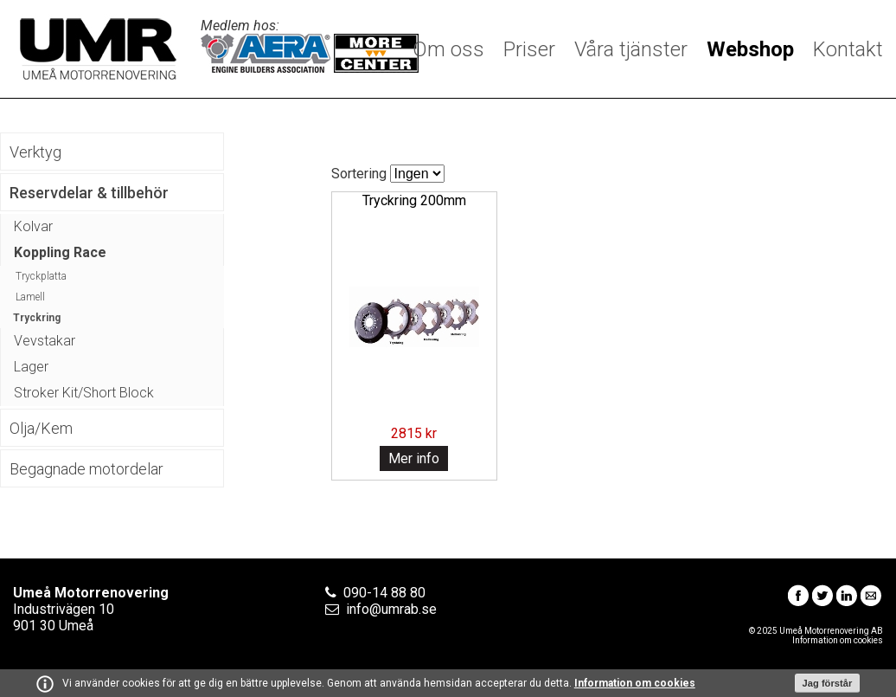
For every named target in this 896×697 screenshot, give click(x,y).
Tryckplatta (41, 276)
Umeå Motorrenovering (98, 49)
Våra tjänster (631, 49)
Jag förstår (828, 683)
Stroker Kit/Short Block (84, 392)
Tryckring (37, 318)
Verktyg (35, 152)
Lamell (30, 297)
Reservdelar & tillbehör (89, 193)
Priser (529, 49)
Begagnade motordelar (86, 469)
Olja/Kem (41, 428)
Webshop (750, 49)
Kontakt (848, 49)
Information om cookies (634, 683)
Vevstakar (44, 340)
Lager (31, 366)
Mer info (413, 458)
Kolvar (33, 226)
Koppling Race (60, 252)
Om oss (448, 49)
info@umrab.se (391, 609)
